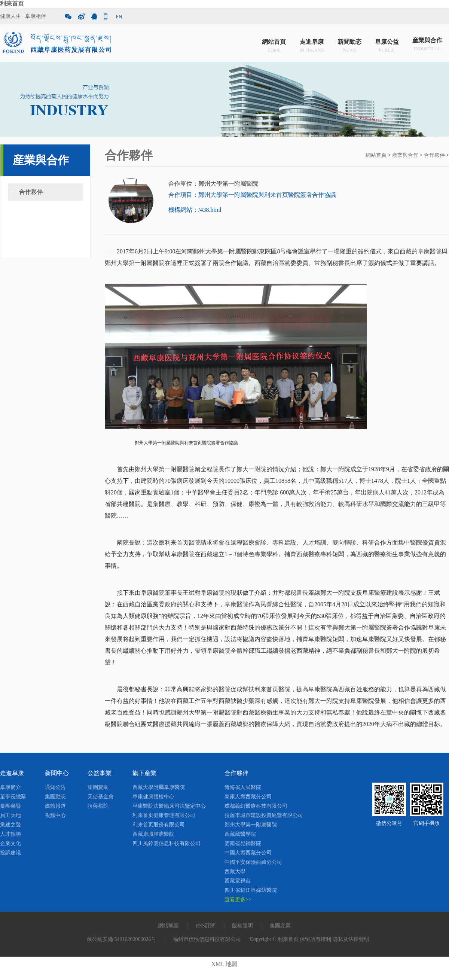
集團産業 (280, 926)
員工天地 (10, 815)
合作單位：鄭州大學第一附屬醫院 (213, 183)
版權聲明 (242, 926)
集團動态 (55, 796)
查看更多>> (237, 899)
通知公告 (55, 787)
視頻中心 (55, 815)
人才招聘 (10, 834)
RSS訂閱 (206, 926)
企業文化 (10, 843)
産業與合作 (427, 44)
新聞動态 (349, 44)
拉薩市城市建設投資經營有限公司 (263, 815)
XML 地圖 (224, 964)
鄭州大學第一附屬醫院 (250, 825)
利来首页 (12, 3)
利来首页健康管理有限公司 (163, 815)
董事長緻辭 (13, 796)
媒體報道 (55, 806)
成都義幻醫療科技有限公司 (255, 806)
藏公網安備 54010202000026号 (121, 939)
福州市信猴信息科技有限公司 (207, 939)
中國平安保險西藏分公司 (253, 862)
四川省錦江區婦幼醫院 (250, 890)
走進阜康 (311, 44)
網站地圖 (168, 926)
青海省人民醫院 (242, 787)
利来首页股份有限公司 (158, 825)
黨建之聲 (10, 825)
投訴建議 (10, 853)
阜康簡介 (10, 787)
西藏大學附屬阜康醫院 (158, 787)
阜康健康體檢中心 (153, 796)
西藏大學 (234, 871)
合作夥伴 (31, 192)
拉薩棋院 (98, 806)
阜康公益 (387, 44)
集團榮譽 (10, 806)
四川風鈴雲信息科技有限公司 (166, 843)
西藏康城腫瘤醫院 (153, 834)
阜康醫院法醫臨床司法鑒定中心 (169, 806)
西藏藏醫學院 (240, 834)
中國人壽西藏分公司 (248, 853)
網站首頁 (274, 44)
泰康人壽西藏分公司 (248, 796)
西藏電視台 (237, 881)
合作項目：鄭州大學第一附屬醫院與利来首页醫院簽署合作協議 (252, 195)
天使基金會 (101, 796)
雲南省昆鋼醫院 (242, 843)
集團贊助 (98, 787)
